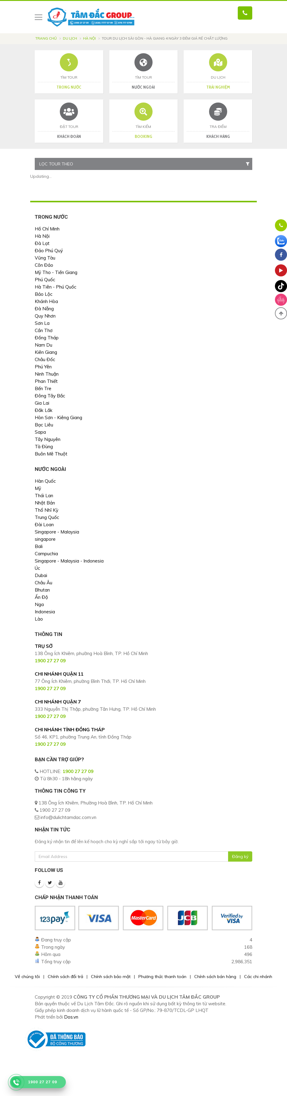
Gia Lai (42, 403)
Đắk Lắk (44, 410)
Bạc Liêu (44, 425)
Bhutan (42, 590)
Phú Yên (43, 367)
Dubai (41, 575)
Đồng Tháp (47, 338)
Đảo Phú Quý (49, 250)
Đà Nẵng (44, 309)
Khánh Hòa (46, 301)
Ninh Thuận (47, 374)
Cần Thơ (44, 330)
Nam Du (43, 345)
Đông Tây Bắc (50, 396)
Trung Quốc (47, 517)
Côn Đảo (44, 265)
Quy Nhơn (45, 316)
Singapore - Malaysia (57, 532)
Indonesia (45, 612)
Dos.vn (71, 1017)
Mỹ (38, 488)
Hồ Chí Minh (47, 229)
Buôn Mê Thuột (51, 454)
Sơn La (42, 323)
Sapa (40, 432)
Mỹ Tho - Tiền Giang (56, 272)
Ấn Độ (41, 597)
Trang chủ (46, 38)
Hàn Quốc (45, 481)
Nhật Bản (45, 503)
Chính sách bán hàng (215, 976)
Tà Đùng (44, 446)
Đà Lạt (42, 243)
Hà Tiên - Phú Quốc (55, 287)
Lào (39, 619)
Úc (37, 568)
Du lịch (70, 38)
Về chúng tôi (27, 976)
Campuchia (46, 553)
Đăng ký (240, 856)
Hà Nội (89, 38)
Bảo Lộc (44, 294)
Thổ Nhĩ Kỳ (46, 510)
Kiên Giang (46, 352)
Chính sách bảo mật (111, 976)
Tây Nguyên (47, 439)
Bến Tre (43, 388)
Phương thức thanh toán (162, 976)
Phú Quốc (45, 279)
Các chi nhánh (258, 976)
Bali (39, 546)
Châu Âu (43, 583)
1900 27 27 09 (78, 771)
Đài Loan (44, 524)
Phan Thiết (46, 381)
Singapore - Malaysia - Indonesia (69, 561)
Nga (39, 604)
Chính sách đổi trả (65, 976)
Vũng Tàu (45, 258)
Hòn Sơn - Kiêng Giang (58, 417)
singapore (45, 539)
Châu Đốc (45, 359)
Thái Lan (44, 495)
